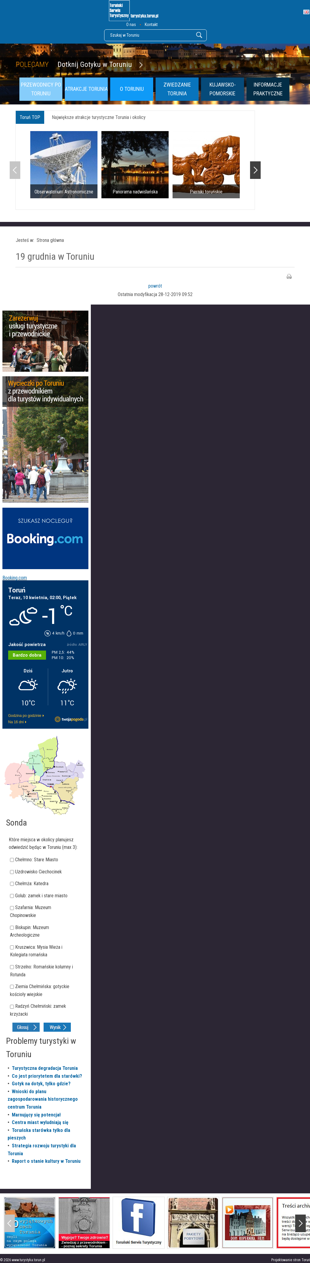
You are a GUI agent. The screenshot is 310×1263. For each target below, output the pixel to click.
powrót (155, 286)
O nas (131, 24)
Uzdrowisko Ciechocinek (38, 872)
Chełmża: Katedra (31, 883)
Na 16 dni (16, 722)
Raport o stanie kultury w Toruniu (46, 1161)
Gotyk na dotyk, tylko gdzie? (41, 1084)
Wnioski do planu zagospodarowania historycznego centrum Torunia (43, 1099)
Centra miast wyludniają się (40, 1122)
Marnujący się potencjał (36, 1115)
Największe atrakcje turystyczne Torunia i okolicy (99, 117)
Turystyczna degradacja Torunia (45, 1068)
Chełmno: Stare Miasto (36, 859)
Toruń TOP (30, 117)
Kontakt (151, 24)
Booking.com (14, 578)
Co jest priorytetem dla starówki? (47, 1076)
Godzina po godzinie (24, 716)
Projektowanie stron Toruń (290, 1260)
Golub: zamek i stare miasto (41, 896)
